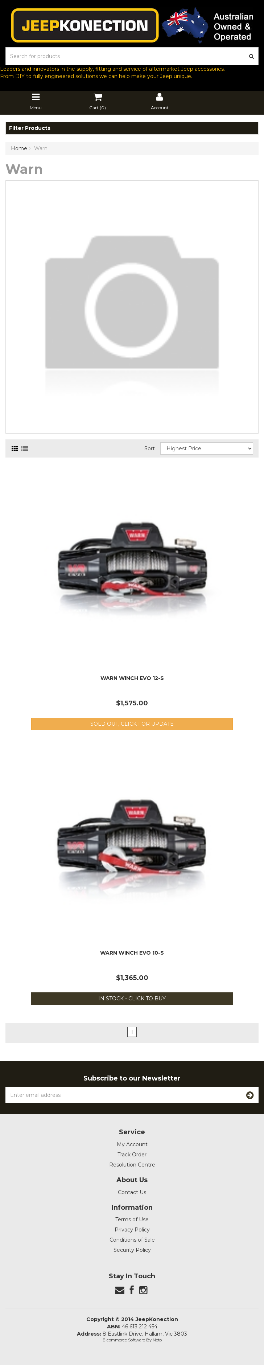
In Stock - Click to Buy (132, 998)
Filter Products (29, 128)
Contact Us (132, 1192)
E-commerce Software (124, 1340)
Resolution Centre (132, 1164)
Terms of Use (132, 1219)
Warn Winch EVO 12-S (132, 678)
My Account (132, 1144)
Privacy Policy (132, 1229)
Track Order (132, 1154)
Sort (149, 448)
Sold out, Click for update (132, 724)
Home (19, 148)
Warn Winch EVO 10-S (132, 953)
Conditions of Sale (132, 1240)
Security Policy (132, 1250)
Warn (41, 148)
